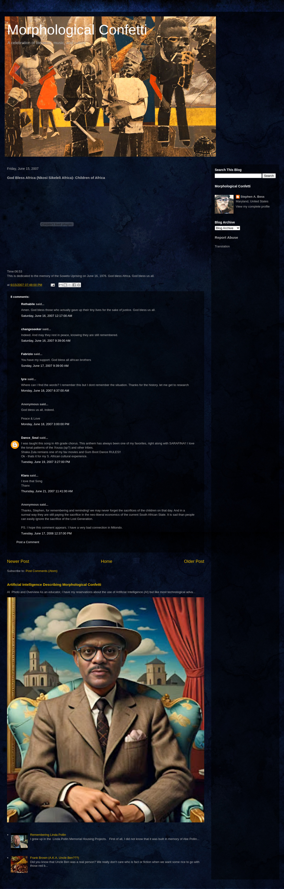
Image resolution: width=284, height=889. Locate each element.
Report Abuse (226, 237)
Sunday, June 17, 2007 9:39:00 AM (45, 365)
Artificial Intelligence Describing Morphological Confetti (54, 584)
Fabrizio (27, 354)
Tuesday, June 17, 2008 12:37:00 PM (46, 533)
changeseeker (31, 329)
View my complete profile (253, 206)
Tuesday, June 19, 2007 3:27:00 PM (45, 462)
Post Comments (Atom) (42, 571)
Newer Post (18, 561)
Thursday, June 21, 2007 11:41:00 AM (47, 491)
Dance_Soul (29, 437)
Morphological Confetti (77, 30)
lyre (24, 379)
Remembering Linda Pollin (48, 834)
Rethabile (28, 304)
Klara (25, 475)
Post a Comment (27, 542)
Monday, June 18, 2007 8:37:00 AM (45, 390)
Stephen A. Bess (253, 196)
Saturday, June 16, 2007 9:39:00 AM (45, 340)
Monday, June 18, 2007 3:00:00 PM (45, 424)
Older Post (194, 561)
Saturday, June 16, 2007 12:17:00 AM (46, 316)
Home (106, 561)
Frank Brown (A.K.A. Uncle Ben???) (54, 857)
